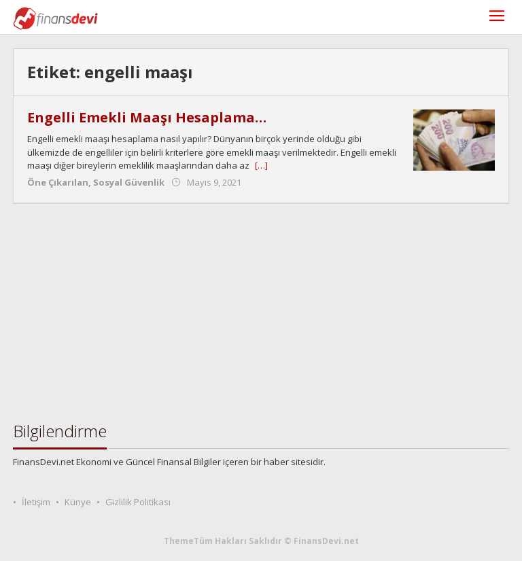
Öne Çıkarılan (57, 182)
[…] (261, 165)
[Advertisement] (261, 313)
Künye (78, 502)
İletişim (36, 502)
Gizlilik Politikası (138, 502)
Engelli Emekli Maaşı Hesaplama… (146, 117)
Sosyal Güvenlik (128, 182)
